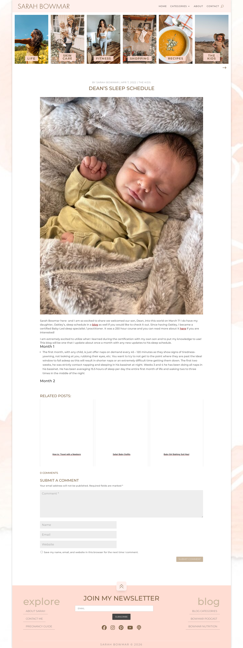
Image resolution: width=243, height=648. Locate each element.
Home (163, 6)
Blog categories (204, 611)
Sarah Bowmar (107, 82)
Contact (213, 6)
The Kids (145, 82)
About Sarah (35, 611)
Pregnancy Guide (39, 626)
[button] (224, 68)
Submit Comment (190, 559)
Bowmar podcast (204, 618)
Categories (178, 6)
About (198, 6)
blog (95, 324)
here (183, 328)
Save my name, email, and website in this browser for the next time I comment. (91, 552)
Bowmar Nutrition (202, 626)
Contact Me (34, 618)
